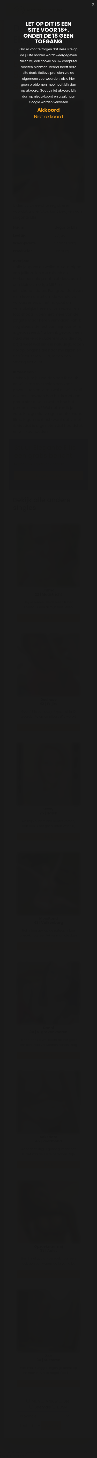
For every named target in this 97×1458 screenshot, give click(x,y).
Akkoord (48, 110)
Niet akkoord (48, 117)
